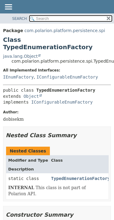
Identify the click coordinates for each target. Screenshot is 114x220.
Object (31, 96)
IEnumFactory (18, 77)
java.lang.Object (20, 56)
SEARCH (19, 18)
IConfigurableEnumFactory (67, 77)
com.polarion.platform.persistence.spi (64, 30)
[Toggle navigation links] (8, 7)
